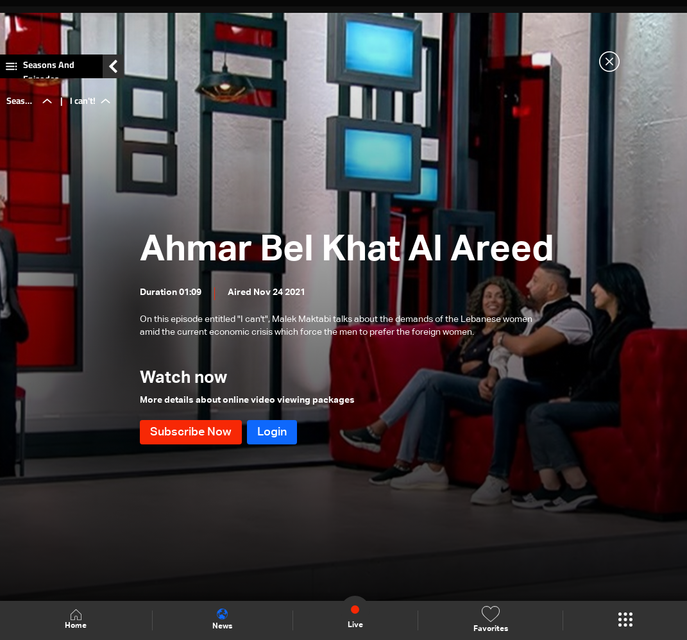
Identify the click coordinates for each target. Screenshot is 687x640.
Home (76, 619)
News (222, 619)
